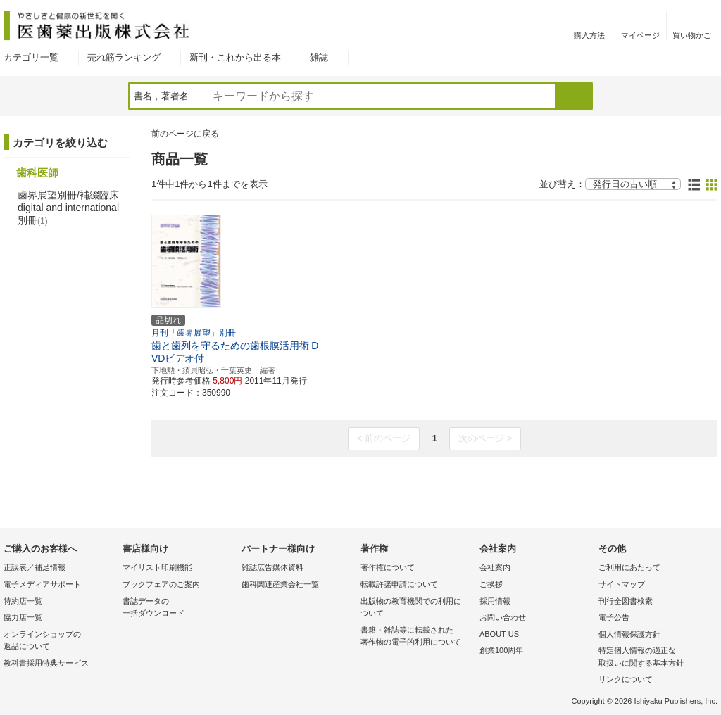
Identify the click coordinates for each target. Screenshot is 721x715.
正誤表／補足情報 (34, 567)
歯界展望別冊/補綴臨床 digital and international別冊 (68, 207)
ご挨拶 (491, 584)
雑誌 (319, 57)
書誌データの (178, 608)
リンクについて (625, 679)
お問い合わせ (502, 617)
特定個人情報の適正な (654, 657)
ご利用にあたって (629, 567)
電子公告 (613, 617)
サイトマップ (621, 584)
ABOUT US (499, 634)
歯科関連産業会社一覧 (280, 584)
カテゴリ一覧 (31, 57)
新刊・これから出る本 (235, 57)
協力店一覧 (23, 617)
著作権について (387, 567)
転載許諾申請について (399, 584)
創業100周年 (501, 650)
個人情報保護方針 (629, 634)
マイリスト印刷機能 (157, 567)
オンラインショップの (59, 641)
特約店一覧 (23, 601)
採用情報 (494, 601)
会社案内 (494, 567)
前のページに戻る (185, 134)
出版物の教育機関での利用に (416, 608)
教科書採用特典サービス (46, 663)
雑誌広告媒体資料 (272, 567)
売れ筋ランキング (124, 57)
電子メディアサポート (42, 584)
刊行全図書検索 (625, 601)
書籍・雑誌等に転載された (416, 637)
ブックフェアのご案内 (161, 584)
